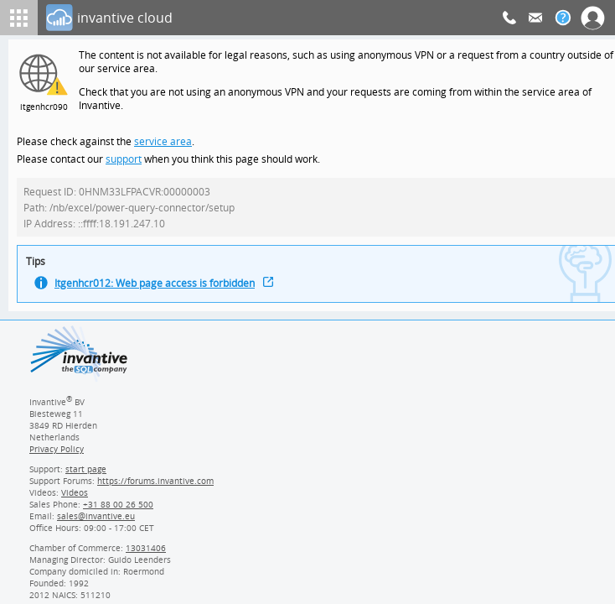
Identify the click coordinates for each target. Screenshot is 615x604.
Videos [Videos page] (73, 502)
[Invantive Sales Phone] (116, 513)
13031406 (146, 557)
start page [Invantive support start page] (86, 478)
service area (161, 145)
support (124, 163)
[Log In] (274, 17)
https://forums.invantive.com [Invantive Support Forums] (156, 490)
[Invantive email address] (93, 525)
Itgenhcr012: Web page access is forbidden (157, 291)
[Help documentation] (563, 17)
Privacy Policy (56, 458)
